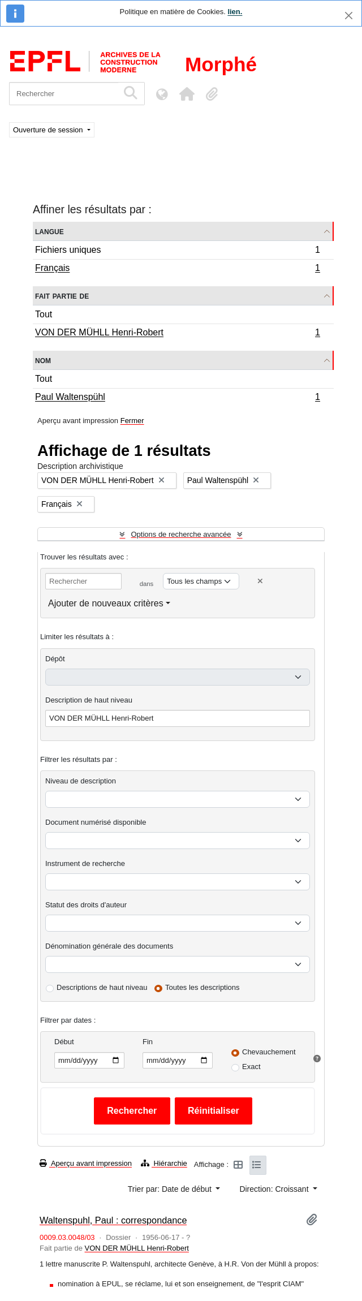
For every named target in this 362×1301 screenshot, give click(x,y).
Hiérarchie (164, 1163)
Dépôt (55, 658)
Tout (43, 314)
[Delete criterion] (260, 581)
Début (64, 1041)
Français (177, 269)
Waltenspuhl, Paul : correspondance (113, 1220)
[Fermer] (348, 16)
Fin (148, 1041)
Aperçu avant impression (86, 1163)
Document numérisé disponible (95, 822)
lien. (234, 11)
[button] (186, 94)
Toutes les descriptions (202, 987)
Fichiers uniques (177, 251)
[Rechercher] (63, 93)
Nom (43, 360)
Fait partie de (62, 295)
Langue (49, 231)
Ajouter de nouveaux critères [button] (105, 603)
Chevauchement (269, 1052)
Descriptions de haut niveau (102, 987)
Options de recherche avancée (181, 534)
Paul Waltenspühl (177, 398)
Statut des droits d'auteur (86, 905)
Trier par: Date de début (171, 1189)
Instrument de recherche (85, 863)
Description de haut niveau (88, 700)
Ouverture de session (49, 130)
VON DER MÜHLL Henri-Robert (177, 334)
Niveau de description (80, 781)
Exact (251, 1066)
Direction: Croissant (275, 1189)
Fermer (132, 420)
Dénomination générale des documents (109, 946)
